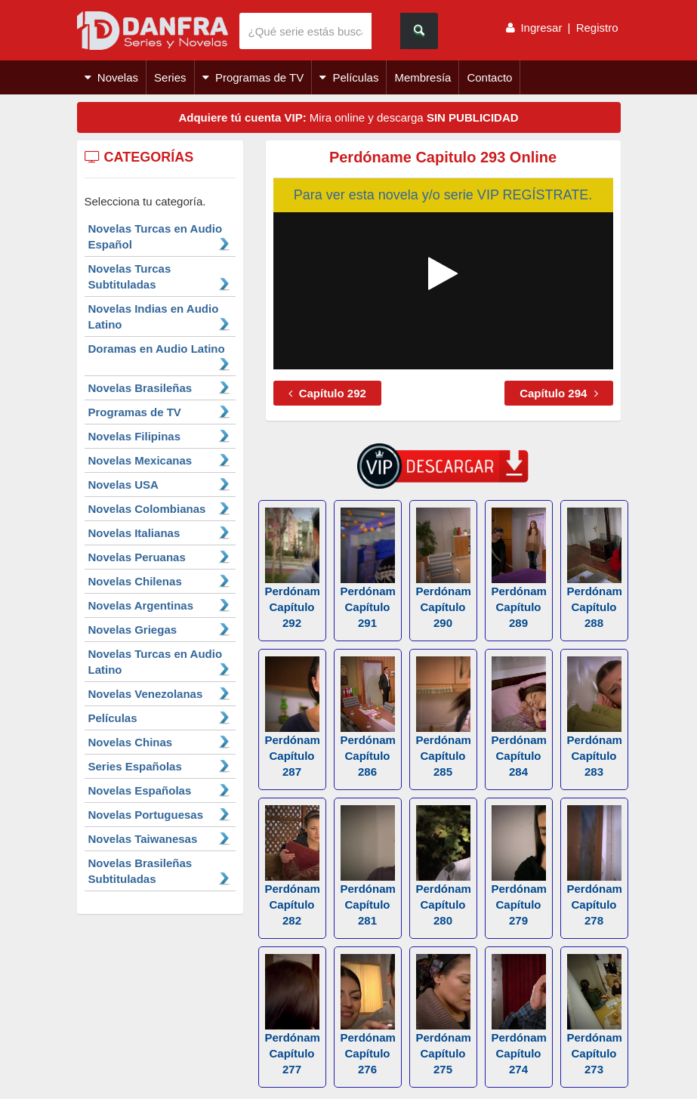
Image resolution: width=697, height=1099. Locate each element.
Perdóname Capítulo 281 (368, 866)
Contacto (489, 77)
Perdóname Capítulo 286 (368, 717)
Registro (597, 27)
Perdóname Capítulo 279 (519, 866)
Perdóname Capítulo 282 (292, 866)
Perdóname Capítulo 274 (519, 1015)
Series (170, 77)
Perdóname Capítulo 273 (594, 1015)
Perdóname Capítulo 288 (594, 568)
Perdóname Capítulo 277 (292, 1015)
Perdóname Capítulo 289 (519, 568)
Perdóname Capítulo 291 (368, 568)
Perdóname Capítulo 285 (443, 717)
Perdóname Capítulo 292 (292, 568)
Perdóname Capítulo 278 (594, 866)
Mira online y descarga (348, 117)
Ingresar (541, 27)
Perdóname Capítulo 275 (443, 1015)
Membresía (422, 77)
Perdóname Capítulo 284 (519, 717)
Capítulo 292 (327, 393)
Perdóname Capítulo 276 (368, 1015)
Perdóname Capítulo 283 (594, 717)
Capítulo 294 (558, 393)
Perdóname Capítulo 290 (443, 568)
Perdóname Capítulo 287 (292, 717)
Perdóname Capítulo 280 (443, 866)
